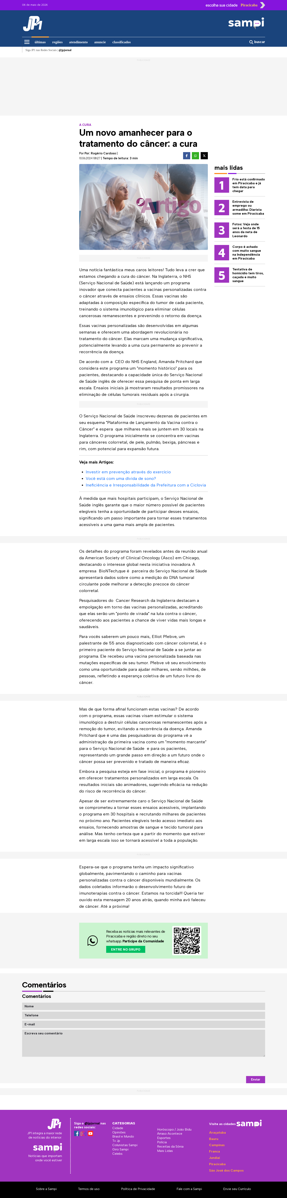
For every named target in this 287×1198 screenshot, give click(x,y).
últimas (40, 42)
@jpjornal (92, 1123)
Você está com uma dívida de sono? (121, 478)
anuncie (100, 42)
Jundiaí (214, 1158)
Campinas (217, 1145)
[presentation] (234, 1066)
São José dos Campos (226, 1170)
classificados (121, 42)
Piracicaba (217, 1164)
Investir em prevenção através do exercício (128, 471)
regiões (57, 42)
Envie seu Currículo (237, 1189)
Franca (214, 1151)
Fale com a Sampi (189, 1189)
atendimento (78, 42)
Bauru (213, 1139)
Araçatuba (217, 1132)
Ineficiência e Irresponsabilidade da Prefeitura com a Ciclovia (146, 485)
